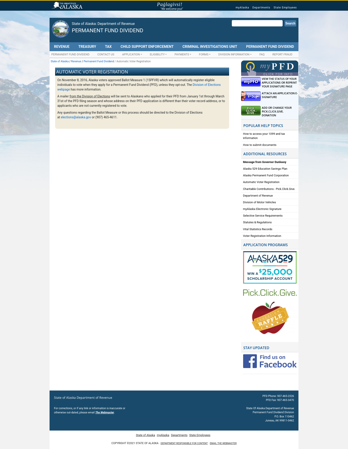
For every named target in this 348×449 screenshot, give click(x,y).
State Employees (285, 7)
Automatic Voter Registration (261, 182)
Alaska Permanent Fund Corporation (266, 175)
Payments (182, 54)
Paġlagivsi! (171, 4)
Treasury (87, 46)
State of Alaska (68, 6)
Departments (261, 7)
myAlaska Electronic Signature (262, 209)
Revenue (62, 46)
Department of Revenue (258, 195)
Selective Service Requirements (263, 215)
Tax (108, 46)
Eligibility (157, 54)
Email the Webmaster (223, 443)
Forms (203, 54)
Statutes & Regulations (257, 222)
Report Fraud (282, 54)
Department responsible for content (184, 443)
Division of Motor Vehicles (259, 202)
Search (290, 23)
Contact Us (105, 54)
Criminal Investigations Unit (209, 46)
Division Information (234, 54)
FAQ (261, 54)
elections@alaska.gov (76, 117)
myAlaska (242, 7)
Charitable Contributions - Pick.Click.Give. (269, 189)
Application (131, 54)
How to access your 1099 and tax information (264, 136)
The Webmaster (104, 412)
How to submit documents (259, 145)
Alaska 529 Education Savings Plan (265, 168)
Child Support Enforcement (147, 46)
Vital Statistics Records (257, 229)
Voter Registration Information (262, 236)
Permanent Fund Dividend (107, 30)
